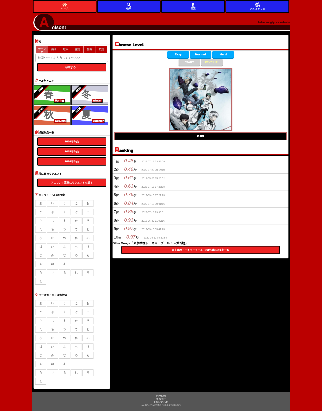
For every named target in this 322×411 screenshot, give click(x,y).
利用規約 (161, 396)
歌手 (65, 49)
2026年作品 (72, 141)
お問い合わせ (161, 402)
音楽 (193, 6)
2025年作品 (72, 151)
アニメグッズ (257, 6)
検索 (128, 6)
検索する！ (71, 67)
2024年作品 (72, 161)
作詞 (77, 49)
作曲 (89, 49)
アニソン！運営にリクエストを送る (72, 182)
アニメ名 (42, 50)
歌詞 (101, 49)
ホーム (65, 6)
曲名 (53, 49)
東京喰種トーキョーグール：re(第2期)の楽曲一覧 (200, 249)
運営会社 (161, 399)
